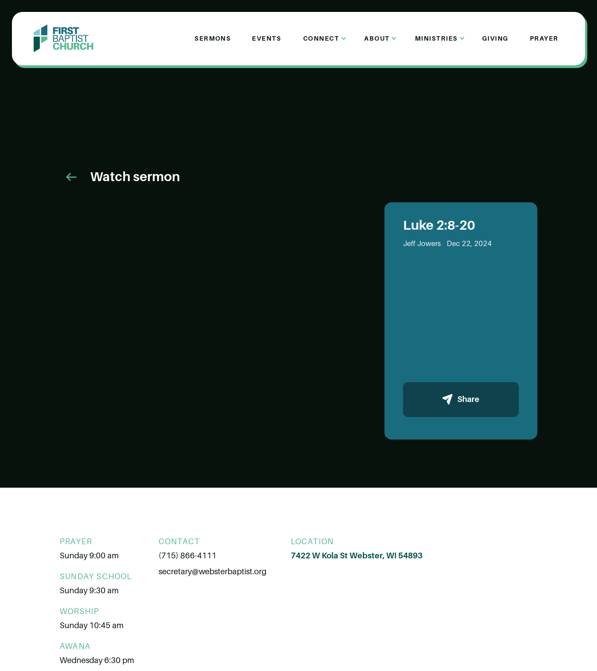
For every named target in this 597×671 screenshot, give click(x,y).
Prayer (544, 38)
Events (266, 38)
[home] (63, 38)
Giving (495, 38)
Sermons (212, 38)
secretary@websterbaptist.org (212, 571)
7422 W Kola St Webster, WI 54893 (356, 555)
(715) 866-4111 (188, 555)
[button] (322, 38)
